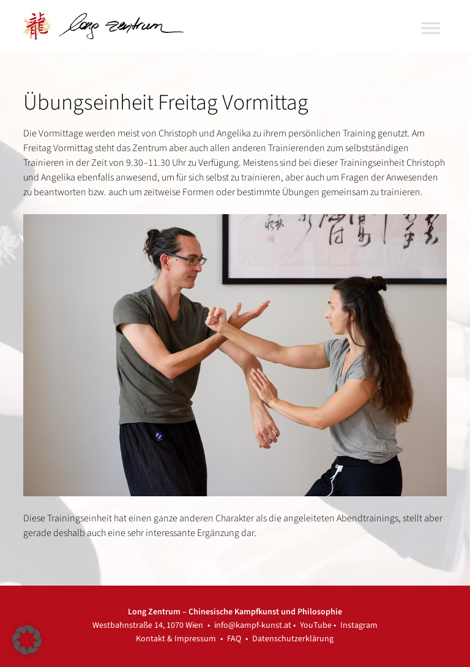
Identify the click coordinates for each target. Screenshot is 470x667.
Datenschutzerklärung (293, 639)
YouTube (316, 625)
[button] (27, 640)
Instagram (359, 625)
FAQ (234, 639)
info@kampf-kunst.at (252, 625)
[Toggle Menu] (431, 28)
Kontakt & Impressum (176, 639)
